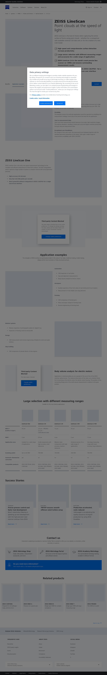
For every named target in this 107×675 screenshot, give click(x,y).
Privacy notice (36, 95)
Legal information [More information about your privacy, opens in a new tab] (44, 98)
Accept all (60, 103)
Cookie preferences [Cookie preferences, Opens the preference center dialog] (46, 103)
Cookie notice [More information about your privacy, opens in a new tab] (34, 98)
